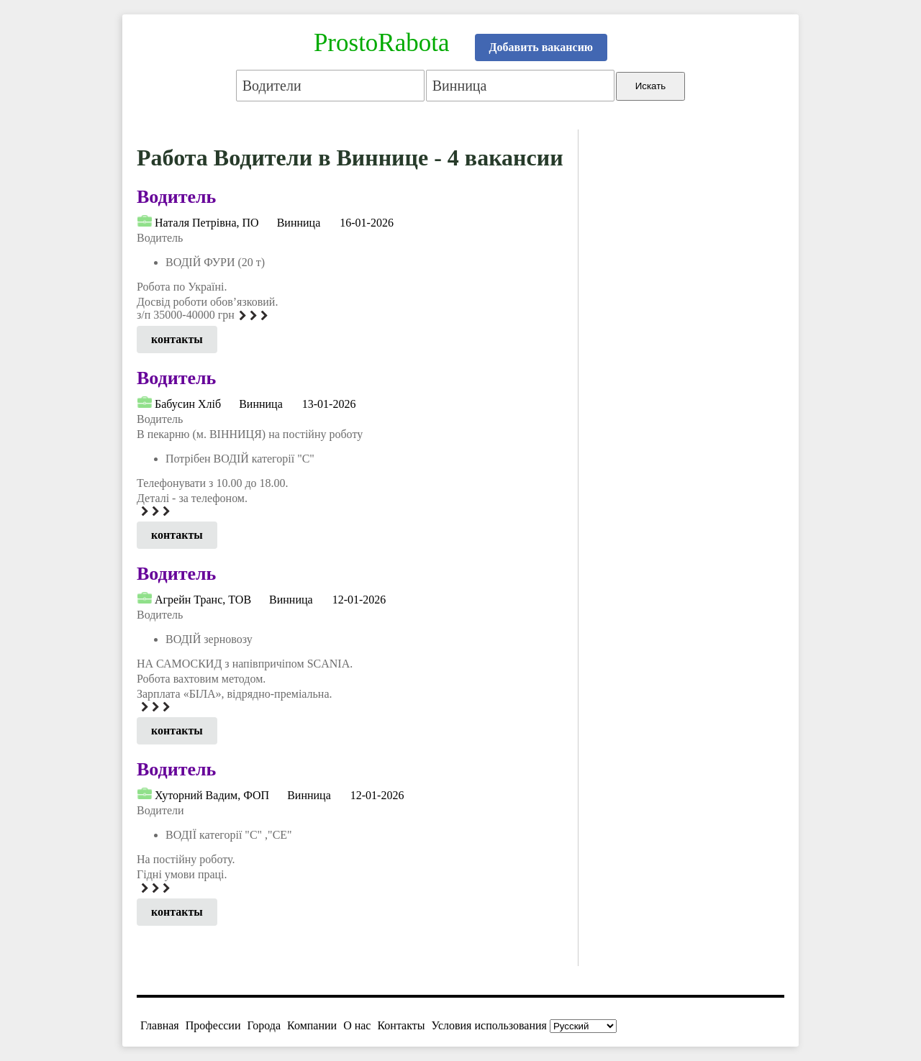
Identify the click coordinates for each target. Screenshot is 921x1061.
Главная (159, 1025)
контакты (177, 339)
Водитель (176, 196)
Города (264, 1025)
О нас (357, 1025)
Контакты (401, 1025)
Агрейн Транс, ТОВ (203, 599)
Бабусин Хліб (188, 404)
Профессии (213, 1025)
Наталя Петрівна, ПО (207, 223)
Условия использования (489, 1025)
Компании (312, 1025)
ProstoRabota (382, 43)
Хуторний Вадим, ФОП (212, 795)
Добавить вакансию (541, 47)
